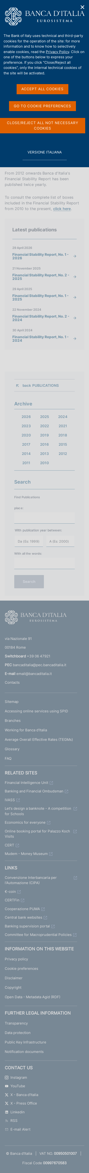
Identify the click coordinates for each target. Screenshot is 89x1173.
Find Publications (27, 497)
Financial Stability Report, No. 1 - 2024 (40, 338)
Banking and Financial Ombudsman (34, 791)
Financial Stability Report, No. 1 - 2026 (40, 256)
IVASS (10, 800)
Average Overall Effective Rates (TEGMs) (39, 739)
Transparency (16, 1023)
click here (62, 208)
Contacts (12, 682)
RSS (11, 1120)
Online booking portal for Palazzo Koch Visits (37, 834)
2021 (63, 426)
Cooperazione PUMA (22, 909)
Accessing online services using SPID (36, 711)
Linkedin (15, 1112)
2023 (26, 426)
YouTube (15, 1086)
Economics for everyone (25, 822)
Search (29, 581)
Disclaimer (14, 978)
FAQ (8, 758)
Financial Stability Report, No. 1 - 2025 (40, 297)
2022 (44, 426)
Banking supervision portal (27, 926)
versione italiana (44, 154)
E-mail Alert (17, 1129)
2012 (63, 453)
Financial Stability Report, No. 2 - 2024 (40, 318)
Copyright (13, 987)
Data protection (18, 1032)
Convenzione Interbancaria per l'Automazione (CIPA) (31, 880)
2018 (62, 435)
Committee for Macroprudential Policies (38, 934)
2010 (44, 463)
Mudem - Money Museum (26, 853)
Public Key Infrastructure (25, 1042)
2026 (26, 416)
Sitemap (12, 701)
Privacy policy (16, 959)
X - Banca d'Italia (21, 1094)
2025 (44, 416)
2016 (44, 444)
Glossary (12, 749)
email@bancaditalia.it (34, 673)
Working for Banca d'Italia (26, 730)
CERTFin (12, 900)
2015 (63, 444)
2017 (26, 444)
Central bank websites (23, 917)
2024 (62, 416)
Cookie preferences (21, 968)
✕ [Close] (82, 7)
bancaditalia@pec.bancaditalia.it (39, 665)
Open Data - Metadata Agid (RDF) (32, 997)
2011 (26, 463)
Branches (13, 720)
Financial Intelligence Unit (26, 782)
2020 (26, 435)
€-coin (10, 891)
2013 (44, 453)
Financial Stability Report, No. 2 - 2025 (40, 276)
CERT (9, 845)
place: (18, 508)
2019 (44, 435)
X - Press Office (21, 1103)
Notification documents (24, 1051)
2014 (26, 453)
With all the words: (28, 553)
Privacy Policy (57, 51)
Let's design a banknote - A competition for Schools (38, 811)
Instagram (16, 1077)
